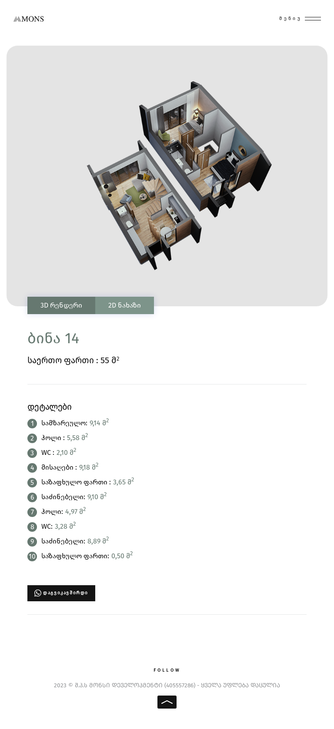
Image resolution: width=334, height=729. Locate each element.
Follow (167, 670)
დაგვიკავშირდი (65, 593)
